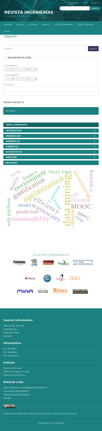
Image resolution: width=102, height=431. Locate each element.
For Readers (10, 352)
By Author (9, 84)
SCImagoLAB (57, 423)
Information (13, 130)
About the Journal (13, 325)
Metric (7, 31)
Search (95, 8)
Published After (11, 66)
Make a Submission (16, 124)
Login (85, 2)
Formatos (12, 146)
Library (7, 398)
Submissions (10, 329)
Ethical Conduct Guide (16, 371)
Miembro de (13, 141)
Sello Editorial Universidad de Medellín (25, 387)
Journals (8, 24)
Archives (33, 24)
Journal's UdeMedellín (16, 391)
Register (74, 2)
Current (20, 24)
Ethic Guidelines (86, 24)
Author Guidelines (64, 24)
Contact (7, 336)
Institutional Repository (16, 394)
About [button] (46, 24)
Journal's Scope (12, 368)
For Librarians (10, 355)
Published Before (12, 75)
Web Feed (11, 157)
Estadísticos (14, 152)
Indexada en (13, 136)
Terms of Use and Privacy (64, 413)
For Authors (10, 348)
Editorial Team (11, 332)
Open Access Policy (14, 375)
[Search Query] (75, 8)
